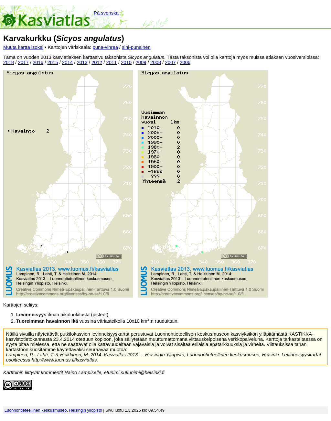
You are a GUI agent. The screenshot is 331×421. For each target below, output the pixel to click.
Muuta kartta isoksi (23, 47)
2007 (170, 62)
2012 (96, 62)
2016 (38, 62)
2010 (126, 62)
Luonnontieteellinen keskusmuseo (36, 410)
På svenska (106, 13)
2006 (185, 62)
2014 (67, 62)
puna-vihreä (105, 47)
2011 (111, 62)
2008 (155, 62)
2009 (141, 62)
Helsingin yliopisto (85, 410)
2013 (82, 62)
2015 (53, 62)
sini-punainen (136, 47)
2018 (8, 62)
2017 (23, 62)
